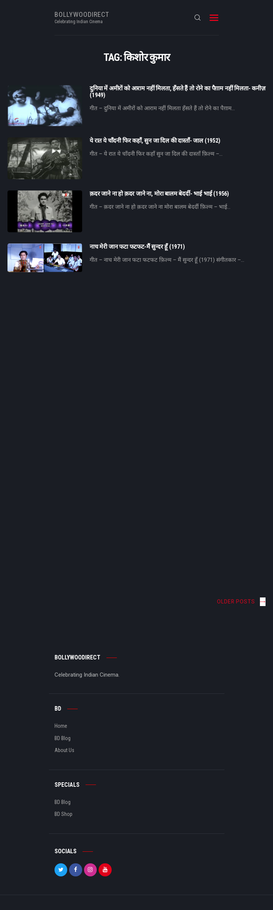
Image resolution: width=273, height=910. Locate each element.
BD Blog (63, 738)
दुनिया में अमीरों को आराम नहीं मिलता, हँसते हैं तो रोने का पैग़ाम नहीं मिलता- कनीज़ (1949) (178, 92)
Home (61, 726)
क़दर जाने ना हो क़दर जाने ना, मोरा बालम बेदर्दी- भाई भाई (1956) (159, 193)
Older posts (236, 602)
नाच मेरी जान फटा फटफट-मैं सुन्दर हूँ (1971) (137, 246)
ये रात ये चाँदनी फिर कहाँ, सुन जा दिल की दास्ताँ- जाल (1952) (155, 140)
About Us (64, 750)
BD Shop (63, 814)
